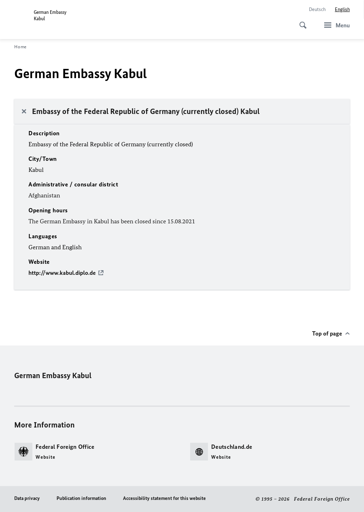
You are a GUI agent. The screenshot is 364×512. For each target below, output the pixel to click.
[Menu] (335, 25)
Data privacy (27, 498)
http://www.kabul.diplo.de (62, 272)
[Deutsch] (317, 9)
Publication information (81, 498)
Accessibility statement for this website (164, 498)
